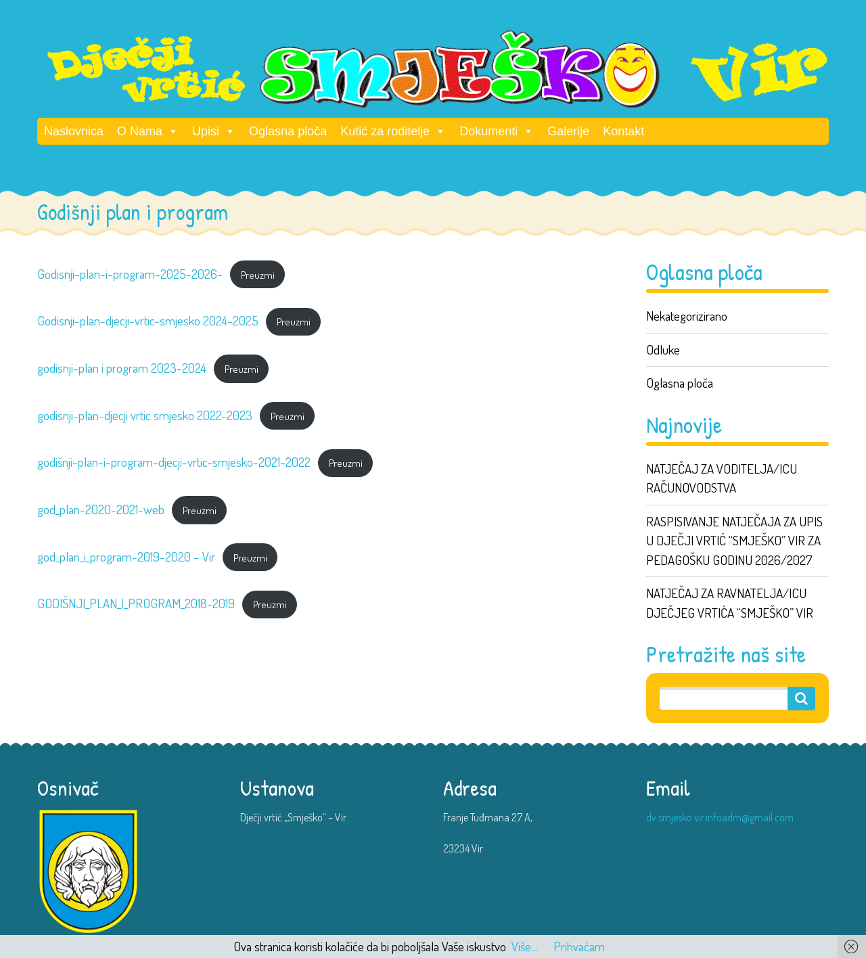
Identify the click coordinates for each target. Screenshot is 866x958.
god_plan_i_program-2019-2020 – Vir (126, 556)
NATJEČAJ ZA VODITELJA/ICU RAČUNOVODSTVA (721, 478)
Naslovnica (74, 131)
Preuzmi (258, 274)
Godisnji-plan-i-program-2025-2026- (130, 273)
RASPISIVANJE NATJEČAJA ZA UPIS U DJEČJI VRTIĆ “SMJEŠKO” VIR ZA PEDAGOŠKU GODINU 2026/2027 (734, 540)
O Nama (148, 131)
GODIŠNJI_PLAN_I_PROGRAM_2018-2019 (136, 603)
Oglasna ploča (288, 131)
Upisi (213, 131)
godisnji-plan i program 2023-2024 (121, 367)
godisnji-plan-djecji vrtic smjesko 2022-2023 (144, 415)
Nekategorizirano (686, 315)
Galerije (568, 131)
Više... (524, 946)
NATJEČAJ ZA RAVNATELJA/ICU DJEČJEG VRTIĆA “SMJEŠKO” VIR (729, 603)
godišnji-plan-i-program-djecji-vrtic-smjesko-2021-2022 (174, 461)
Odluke (663, 349)
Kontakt (623, 131)
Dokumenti (496, 131)
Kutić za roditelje (393, 131)
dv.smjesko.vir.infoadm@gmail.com (720, 817)
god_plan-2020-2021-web (100, 509)
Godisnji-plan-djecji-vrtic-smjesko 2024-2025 (147, 320)
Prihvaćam (579, 946)
